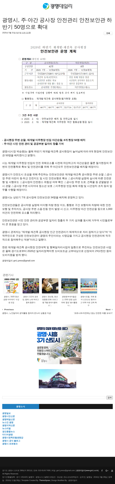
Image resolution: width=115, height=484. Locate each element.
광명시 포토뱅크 (10, 444)
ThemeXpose (44, 480)
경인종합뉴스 (8, 431)
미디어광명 (7, 434)
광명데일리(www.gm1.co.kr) (87, 470)
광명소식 (20, 406)
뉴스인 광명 (7, 422)
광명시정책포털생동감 (12, 437)
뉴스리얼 (6, 428)
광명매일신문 (8, 419)
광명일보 (6, 413)
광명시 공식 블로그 (11, 441)
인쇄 (108, 33)
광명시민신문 (8, 416)
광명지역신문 (8, 425)
